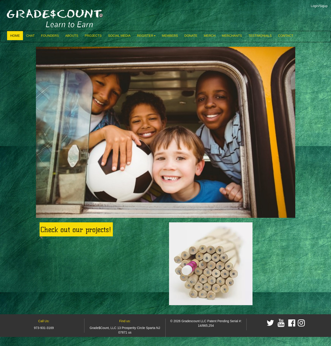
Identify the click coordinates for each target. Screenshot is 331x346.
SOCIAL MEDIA (119, 35)
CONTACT (285, 35)
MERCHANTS (232, 35)
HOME (15, 35)
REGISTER (146, 35)
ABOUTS (71, 35)
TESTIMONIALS (260, 35)
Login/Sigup (319, 6)
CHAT (30, 35)
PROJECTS (93, 35)
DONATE (190, 35)
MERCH (209, 35)
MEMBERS (170, 35)
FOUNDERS (50, 35)
